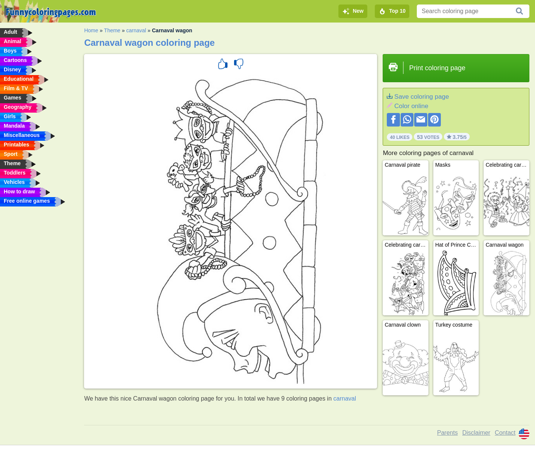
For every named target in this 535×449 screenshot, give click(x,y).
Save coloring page (421, 96)
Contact (505, 432)
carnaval (136, 30)
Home (91, 30)
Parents (447, 432)
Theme (112, 30)
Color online (411, 106)
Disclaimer (476, 432)
